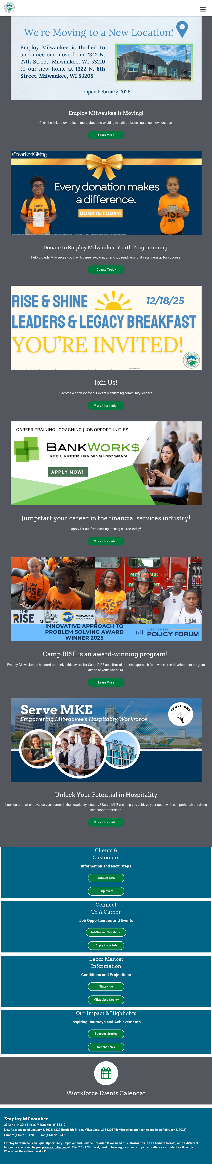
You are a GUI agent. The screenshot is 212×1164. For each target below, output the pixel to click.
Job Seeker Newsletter (106, 932)
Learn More (106, 135)
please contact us (54, 1147)
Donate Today (106, 269)
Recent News (106, 1047)
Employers (106, 891)
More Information (106, 405)
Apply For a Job (106, 945)
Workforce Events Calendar (106, 1079)
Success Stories (106, 1033)
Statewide (106, 986)
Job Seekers (106, 878)
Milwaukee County (106, 999)
